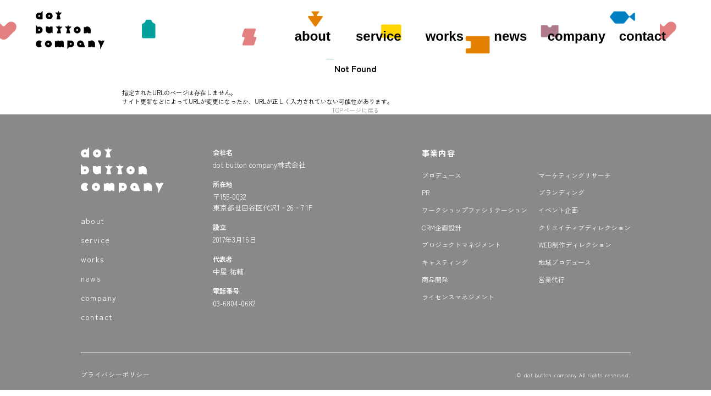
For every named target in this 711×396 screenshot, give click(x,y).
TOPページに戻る (355, 110)
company (576, 36)
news (510, 36)
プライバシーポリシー (115, 374)
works (445, 36)
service (378, 36)
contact (642, 36)
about (312, 36)
